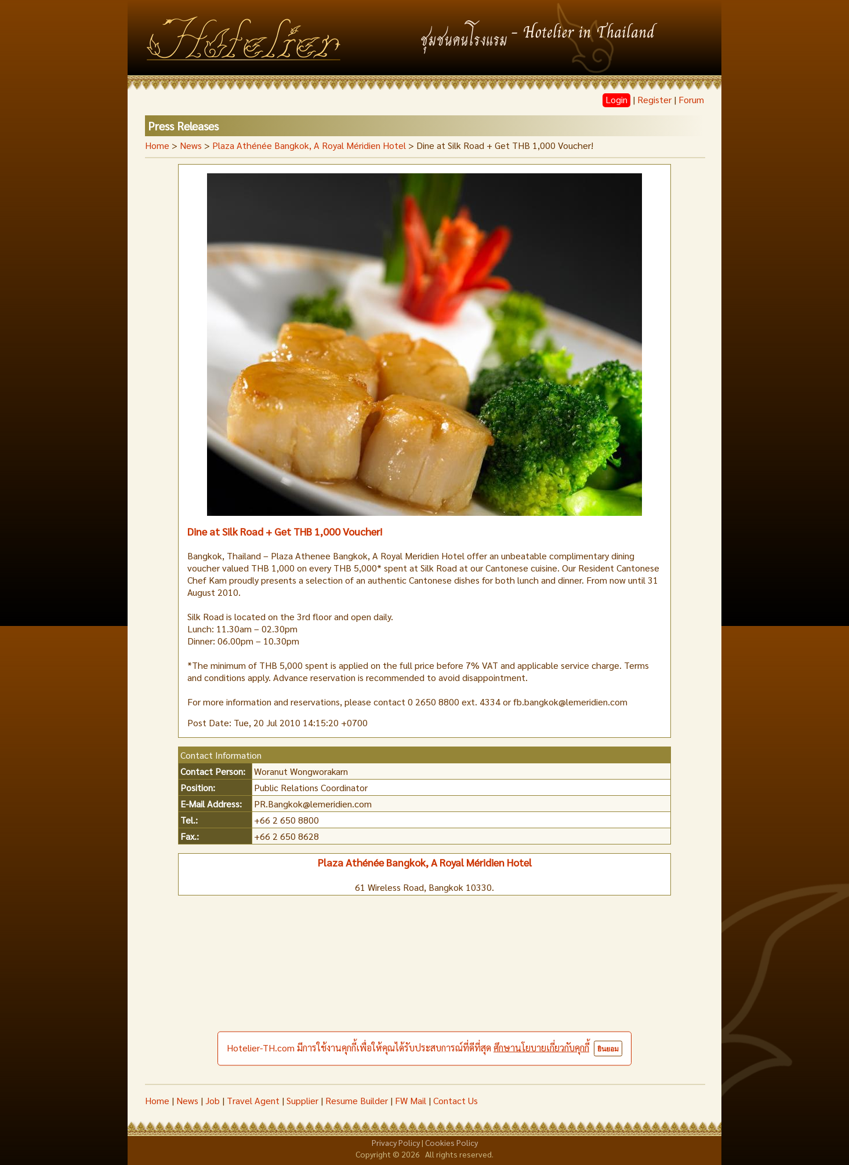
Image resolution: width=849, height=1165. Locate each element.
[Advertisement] (424, 997)
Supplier (302, 1100)
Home (157, 145)
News (187, 1100)
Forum (691, 99)
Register (654, 99)
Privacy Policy (396, 1142)
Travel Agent (253, 1100)
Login (616, 99)
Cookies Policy (451, 1142)
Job (212, 1100)
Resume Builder (356, 1100)
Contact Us (455, 1100)
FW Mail (410, 1100)
